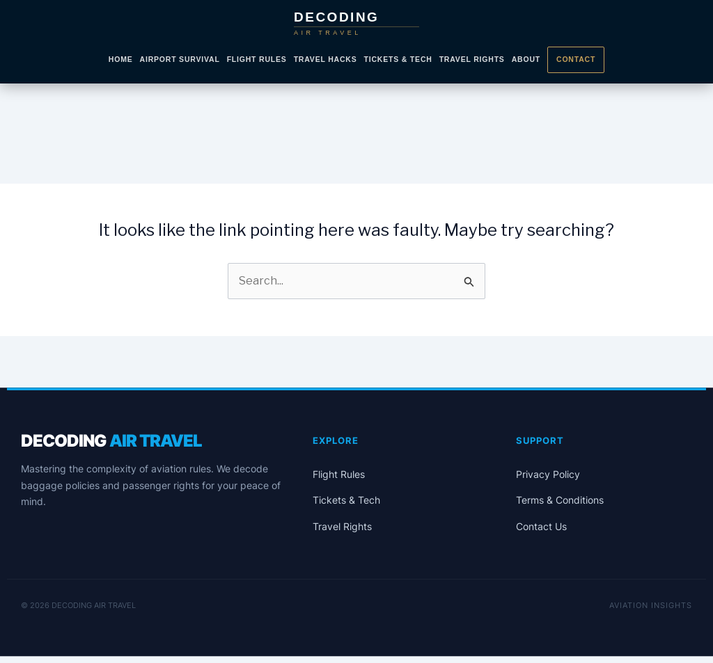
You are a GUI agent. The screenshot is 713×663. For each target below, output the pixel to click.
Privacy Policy (548, 474)
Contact (575, 59)
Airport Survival (180, 59)
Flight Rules (257, 59)
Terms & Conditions (560, 500)
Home (121, 59)
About (526, 59)
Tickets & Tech (398, 59)
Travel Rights (472, 59)
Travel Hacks (325, 59)
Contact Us (541, 526)
